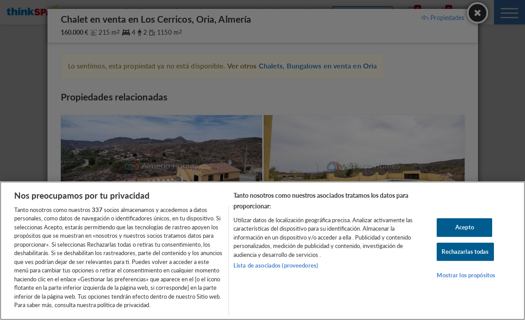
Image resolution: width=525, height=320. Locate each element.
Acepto (464, 227)
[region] (262, 250)
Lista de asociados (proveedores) (275, 265)
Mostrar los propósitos (466, 275)
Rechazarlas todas (465, 251)
